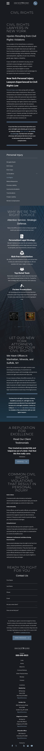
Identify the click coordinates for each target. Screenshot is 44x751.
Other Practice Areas (22, 673)
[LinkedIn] (20, 746)
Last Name (10, 586)
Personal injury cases (12, 90)
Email (8, 598)
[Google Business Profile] (28, 746)
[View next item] (29, 326)
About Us (22, 667)
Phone (8, 592)
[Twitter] (16, 746)
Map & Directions (22, 698)
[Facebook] (12, 746)
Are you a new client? (12, 604)
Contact (22, 680)
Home (22, 663)
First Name (10, 580)
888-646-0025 (22, 655)
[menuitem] (22, 162)
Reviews (22, 677)
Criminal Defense (22, 670)
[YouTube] (32, 746)
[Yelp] (24, 746)
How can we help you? (13, 610)
